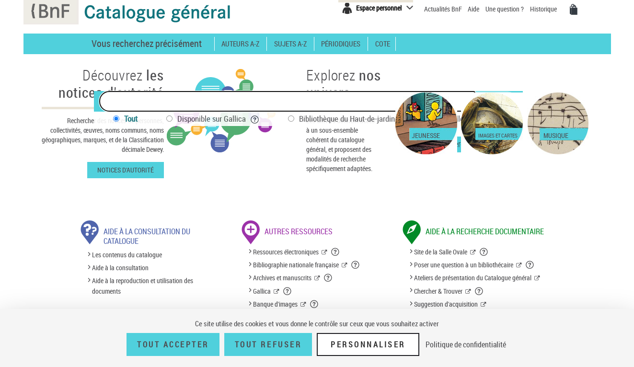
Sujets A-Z (290, 43)
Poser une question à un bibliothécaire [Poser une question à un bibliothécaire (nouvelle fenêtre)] (463, 264)
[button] (335, 252)
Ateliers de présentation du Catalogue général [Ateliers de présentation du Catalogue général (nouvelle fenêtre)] (472, 277)
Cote (382, 43)
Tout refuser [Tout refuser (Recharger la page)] (268, 344)
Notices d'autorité (125, 169)
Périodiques (340, 43)
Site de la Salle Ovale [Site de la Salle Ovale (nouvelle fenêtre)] (440, 251)
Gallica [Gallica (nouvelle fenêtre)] (262, 291)
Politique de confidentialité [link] (466, 344)
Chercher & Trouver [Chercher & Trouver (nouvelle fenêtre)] (438, 291)
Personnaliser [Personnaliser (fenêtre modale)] (368, 344)
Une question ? (504, 8)
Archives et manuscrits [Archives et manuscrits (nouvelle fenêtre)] (282, 277)
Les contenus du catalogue (127, 254)
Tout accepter (173, 344)
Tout (131, 118)
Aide (474, 8)
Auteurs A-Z (240, 43)
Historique (544, 8)
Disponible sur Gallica (218, 118)
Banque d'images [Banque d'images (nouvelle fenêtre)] (275, 304)
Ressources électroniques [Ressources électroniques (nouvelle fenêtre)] (286, 251)
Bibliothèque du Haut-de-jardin (353, 118)
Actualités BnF (443, 8)
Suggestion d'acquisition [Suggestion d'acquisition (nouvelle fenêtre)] (446, 304)
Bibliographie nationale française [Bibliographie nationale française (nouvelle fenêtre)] (296, 264)
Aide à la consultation (120, 267)
